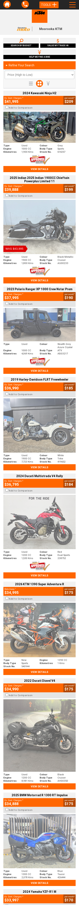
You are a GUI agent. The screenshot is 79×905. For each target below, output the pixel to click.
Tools (49, 5)
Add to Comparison (21, 107)
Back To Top (39, 795)
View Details (39, 169)
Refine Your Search (19, 65)
